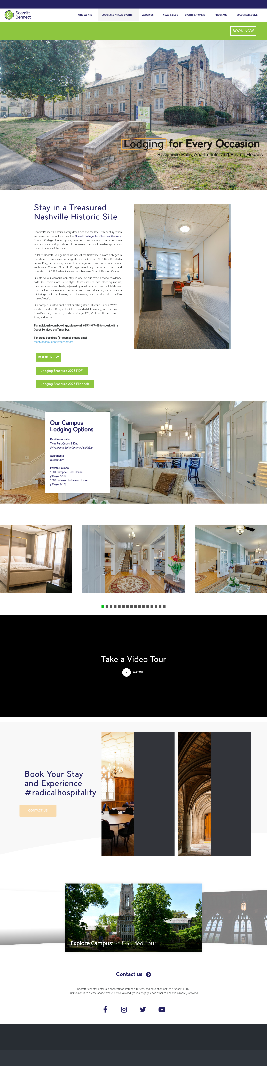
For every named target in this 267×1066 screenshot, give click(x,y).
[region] (133, 115)
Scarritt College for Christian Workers (93, 236)
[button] (5, 115)
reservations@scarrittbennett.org (49, 342)
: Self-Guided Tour (115, 943)
